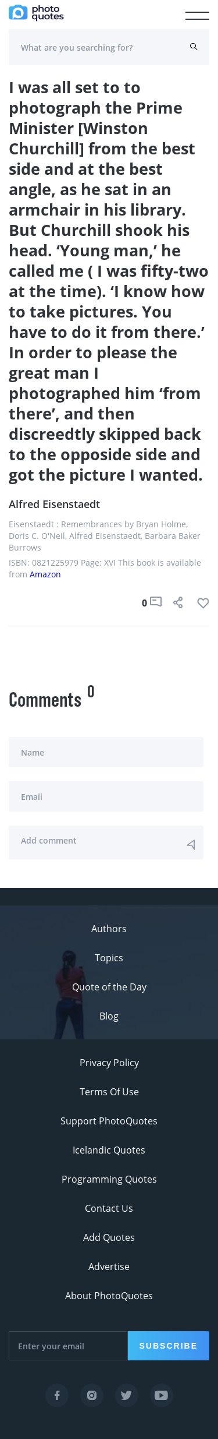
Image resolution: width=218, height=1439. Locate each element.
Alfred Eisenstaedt (54, 504)
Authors (109, 928)
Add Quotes (109, 1237)
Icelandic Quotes (109, 1150)
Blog (109, 1016)
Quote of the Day (109, 987)
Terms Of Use (109, 1091)
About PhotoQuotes (109, 1295)
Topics (109, 957)
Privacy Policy (109, 1062)
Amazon (45, 574)
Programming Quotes (109, 1179)
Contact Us (109, 1208)
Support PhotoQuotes (109, 1120)
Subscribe (169, 1345)
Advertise (109, 1266)
